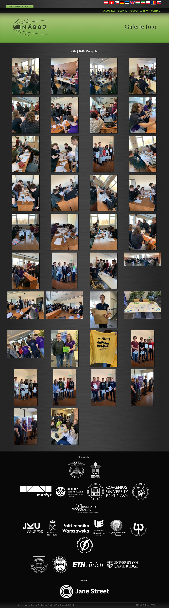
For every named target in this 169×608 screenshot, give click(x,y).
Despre (122, 11)
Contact (156, 11)
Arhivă (144, 11)
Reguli (133, 11)
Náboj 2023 (108, 11)
